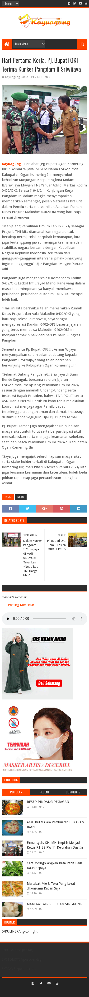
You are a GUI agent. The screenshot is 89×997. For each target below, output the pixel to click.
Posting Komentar (21, 605)
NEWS (20, 497)
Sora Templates (37, 991)
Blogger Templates (65, 991)
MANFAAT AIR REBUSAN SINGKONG (54, 904)
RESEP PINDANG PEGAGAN (48, 802)
